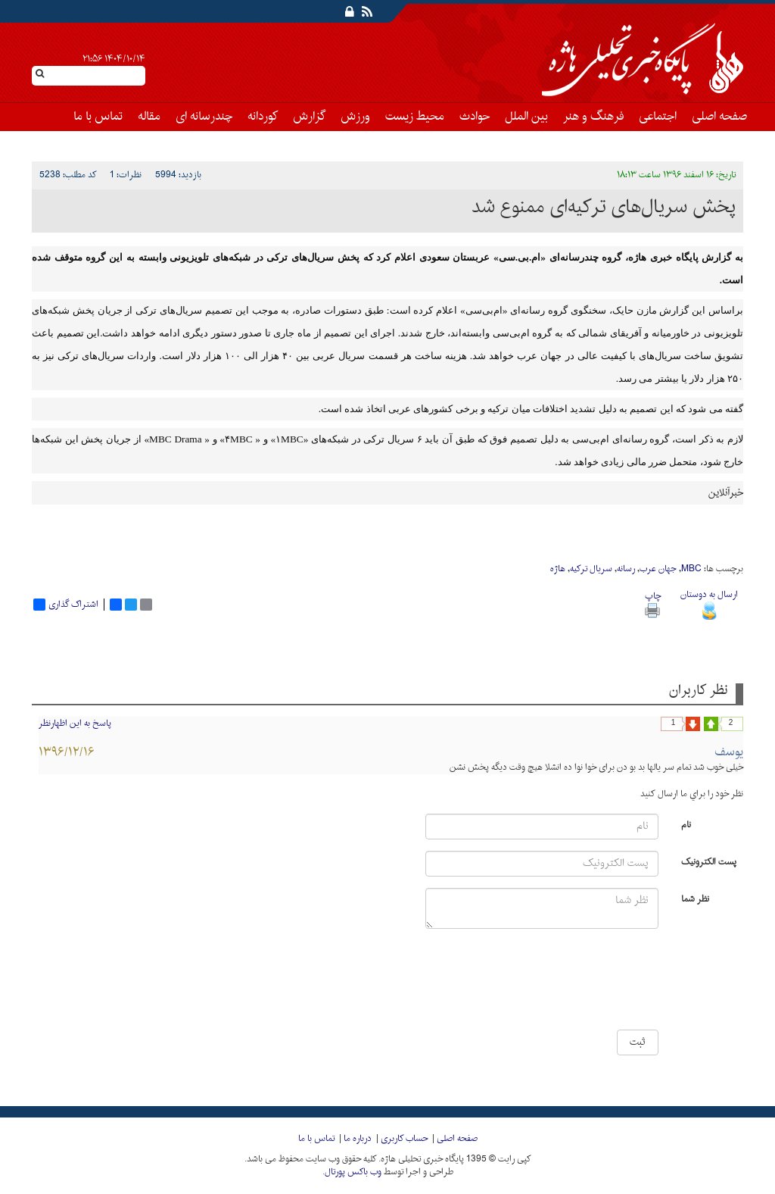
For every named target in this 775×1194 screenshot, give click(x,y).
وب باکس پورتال (353, 1172)
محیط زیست (414, 117)
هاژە (557, 569)
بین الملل (526, 117)
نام (686, 824)
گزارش (309, 117)
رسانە (626, 569)
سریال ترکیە (591, 569)
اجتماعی (658, 117)
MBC (691, 569)
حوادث (474, 117)
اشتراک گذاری (65, 605)
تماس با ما (98, 117)
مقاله (149, 117)
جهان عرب (658, 569)
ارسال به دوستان (709, 603)
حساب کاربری (404, 1139)
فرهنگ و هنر (593, 117)
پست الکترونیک (708, 861)
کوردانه (262, 117)
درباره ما (358, 1139)
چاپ (653, 602)
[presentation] (613, 984)
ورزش (355, 117)
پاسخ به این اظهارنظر (75, 723)
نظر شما (695, 898)
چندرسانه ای (204, 117)
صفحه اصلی (719, 117)
